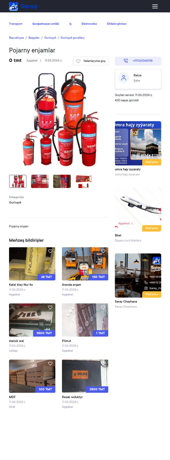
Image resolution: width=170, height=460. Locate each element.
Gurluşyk (50, 38)
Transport (15, 24)
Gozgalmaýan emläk (45, 24)
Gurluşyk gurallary (73, 38)
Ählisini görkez (116, 24)
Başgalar (34, 38)
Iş (70, 24)
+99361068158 (138, 61)
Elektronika (89, 24)
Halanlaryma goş (90, 61)
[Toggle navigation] (155, 6)
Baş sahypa (16, 38)
